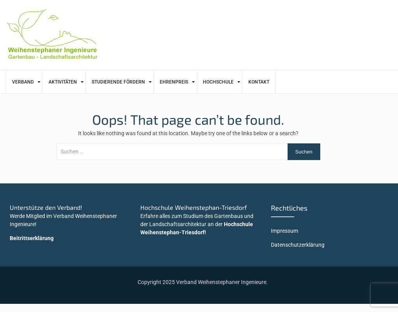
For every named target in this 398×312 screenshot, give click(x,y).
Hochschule (218, 82)
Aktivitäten (63, 82)
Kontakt (258, 82)
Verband (23, 82)
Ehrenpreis (174, 82)
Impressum (284, 231)
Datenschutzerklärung (298, 245)
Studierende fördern (118, 82)
